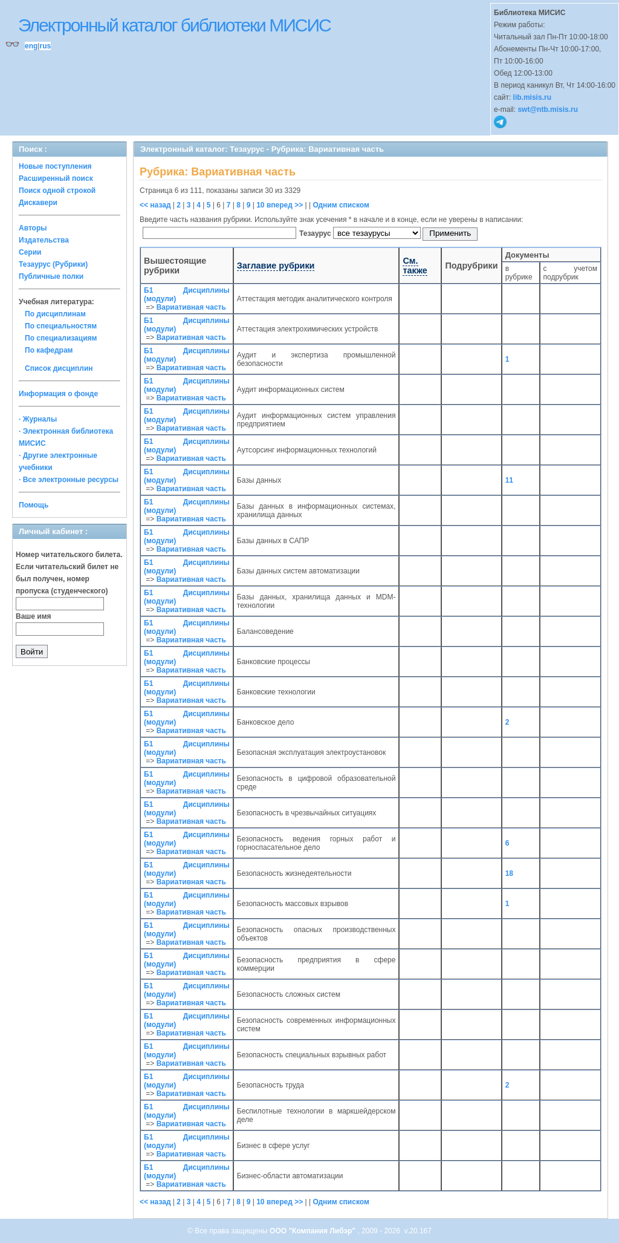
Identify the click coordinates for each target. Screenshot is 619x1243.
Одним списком (341, 205)
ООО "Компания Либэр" (313, 1231)
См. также (415, 265)
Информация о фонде (58, 394)
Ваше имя (33, 616)
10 (260, 205)
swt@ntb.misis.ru (547, 109)
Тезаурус (316, 233)
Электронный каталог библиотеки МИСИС (174, 25)
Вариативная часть (191, 307)
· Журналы (38, 419)
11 (509, 480)
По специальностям (61, 326)
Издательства (44, 240)
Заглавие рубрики (276, 265)
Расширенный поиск (56, 178)
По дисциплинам (55, 314)
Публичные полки (51, 276)
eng (31, 46)
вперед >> (285, 205)
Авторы (33, 228)
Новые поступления (55, 166)
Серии (30, 252)
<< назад (155, 205)
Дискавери (38, 202)
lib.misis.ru (532, 97)
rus (45, 46)
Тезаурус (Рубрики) (53, 264)
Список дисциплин (59, 368)
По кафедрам (49, 350)
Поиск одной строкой (57, 190)
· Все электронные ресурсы (68, 479)
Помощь (33, 505)
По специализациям (61, 338)
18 (509, 873)
